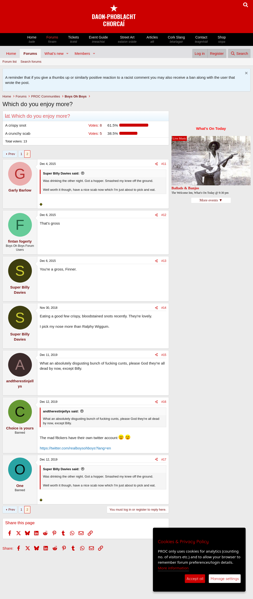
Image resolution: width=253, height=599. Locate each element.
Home (32, 39)
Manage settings (225, 578)
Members (82, 53)
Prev (11, 154)
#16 (163, 402)
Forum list (9, 61)
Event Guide (98, 39)
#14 (163, 307)
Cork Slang (176, 39)
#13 (163, 261)
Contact (201, 39)
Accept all (195, 578)
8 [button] (95, 125)
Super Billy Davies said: (61, 173)
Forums (52, 39)
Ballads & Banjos (185, 188)
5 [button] (95, 133)
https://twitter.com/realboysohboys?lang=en (75, 448)
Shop (221, 39)
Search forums (31, 61)
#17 (163, 459)
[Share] (156, 164)
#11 (163, 164)
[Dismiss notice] (246, 73)
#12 (163, 215)
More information (173, 567)
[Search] (239, 53)
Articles (152, 39)
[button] (67, 53)
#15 (163, 355)
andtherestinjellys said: (61, 411)
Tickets (73, 39)
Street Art (127, 39)
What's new (53, 53)
